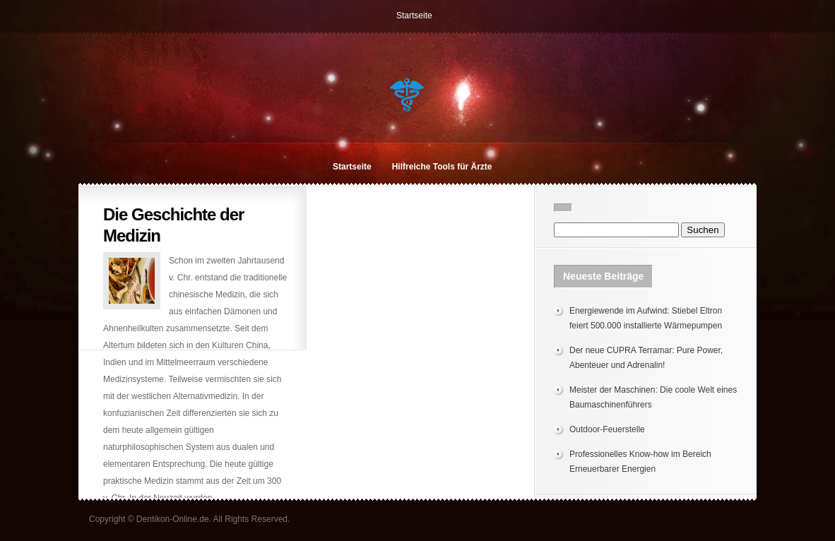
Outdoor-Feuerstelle (607, 429)
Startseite (414, 15)
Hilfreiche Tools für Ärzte (442, 167)
